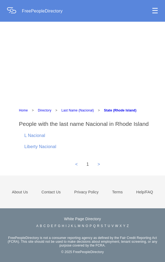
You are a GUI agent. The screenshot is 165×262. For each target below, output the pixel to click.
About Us (20, 192)
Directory (44, 110)
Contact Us (51, 192)
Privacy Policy (86, 192)
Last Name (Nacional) (77, 110)
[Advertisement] (82, 62)
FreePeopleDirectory (42, 11)
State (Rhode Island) (120, 110)
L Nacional (34, 135)
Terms (117, 192)
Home (23, 110)
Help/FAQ (144, 192)
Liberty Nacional (40, 146)
